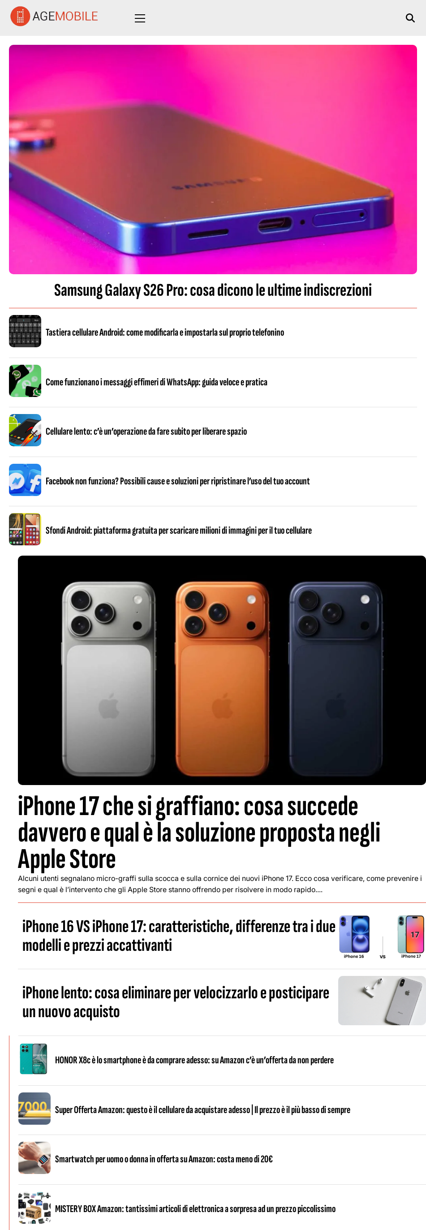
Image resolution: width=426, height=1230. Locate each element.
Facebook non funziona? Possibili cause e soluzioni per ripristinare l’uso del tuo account (178, 481)
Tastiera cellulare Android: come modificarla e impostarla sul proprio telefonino (165, 332)
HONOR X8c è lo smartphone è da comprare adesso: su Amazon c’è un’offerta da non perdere (194, 1060)
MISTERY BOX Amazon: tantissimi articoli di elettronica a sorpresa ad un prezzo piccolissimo (195, 1209)
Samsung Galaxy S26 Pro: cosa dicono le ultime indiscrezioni (213, 290)
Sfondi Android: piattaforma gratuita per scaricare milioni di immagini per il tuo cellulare (179, 530)
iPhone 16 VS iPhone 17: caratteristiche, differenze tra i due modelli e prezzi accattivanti (179, 936)
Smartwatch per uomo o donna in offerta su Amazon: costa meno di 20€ (164, 1159)
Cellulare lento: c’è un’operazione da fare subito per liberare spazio (146, 431)
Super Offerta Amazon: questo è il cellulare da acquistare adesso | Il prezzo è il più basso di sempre (202, 1110)
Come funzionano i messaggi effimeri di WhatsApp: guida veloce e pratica (156, 382)
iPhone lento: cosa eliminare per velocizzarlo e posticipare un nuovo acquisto (175, 1002)
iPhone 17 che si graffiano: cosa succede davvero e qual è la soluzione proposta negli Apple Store (199, 832)
